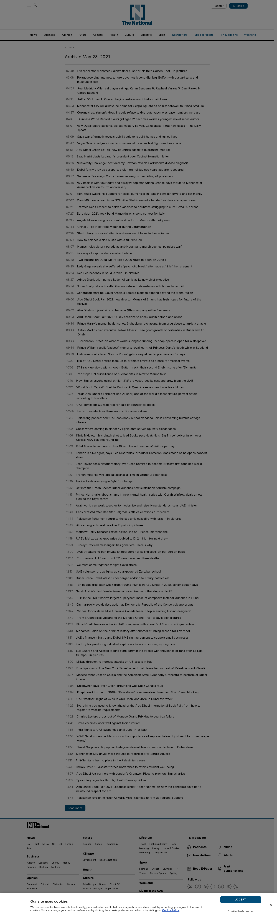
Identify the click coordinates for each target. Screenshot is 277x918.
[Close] (271, 905)
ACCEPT (240, 899)
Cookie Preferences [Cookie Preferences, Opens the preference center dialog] (241, 911)
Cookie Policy (170, 910)
